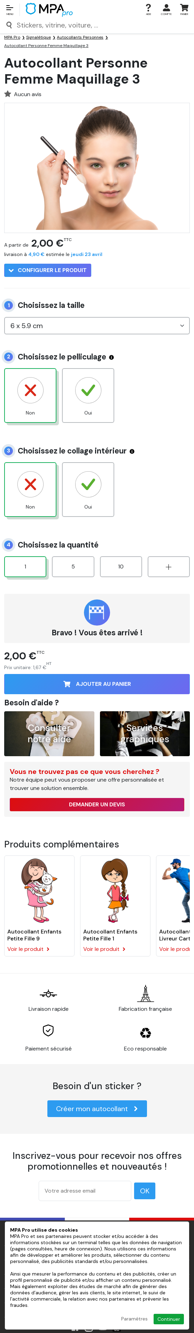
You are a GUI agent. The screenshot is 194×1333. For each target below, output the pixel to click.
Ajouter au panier (97, 684)
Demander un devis (97, 804)
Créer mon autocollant (97, 1108)
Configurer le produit (48, 270)
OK (144, 1190)
